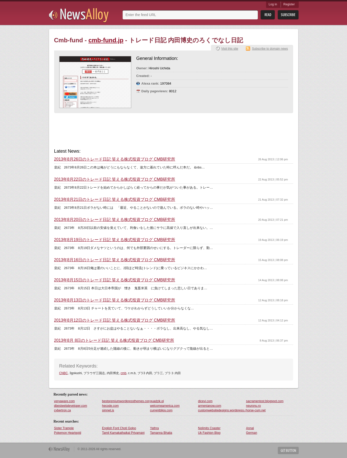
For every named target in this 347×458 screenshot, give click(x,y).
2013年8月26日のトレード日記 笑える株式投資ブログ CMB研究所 (114, 159)
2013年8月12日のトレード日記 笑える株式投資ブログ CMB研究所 (114, 320)
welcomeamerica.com (165, 406)
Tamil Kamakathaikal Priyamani (123, 433)
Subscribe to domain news (270, 48)
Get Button (288, 450)
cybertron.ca (62, 410)
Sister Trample (64, 428)
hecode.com (110, 406)
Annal (250, 428)
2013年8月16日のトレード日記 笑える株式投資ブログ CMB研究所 (114, 260)
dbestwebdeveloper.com (70, 406)
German (251, 433)
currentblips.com (161, 410)
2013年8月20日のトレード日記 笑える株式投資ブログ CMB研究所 (114, 220)
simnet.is (108, 410)
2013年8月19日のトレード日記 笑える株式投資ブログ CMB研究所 (114, 240)
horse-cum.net (256, 410)
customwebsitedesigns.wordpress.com (222, 410)
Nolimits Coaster (209, 428)
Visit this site (229, 48)
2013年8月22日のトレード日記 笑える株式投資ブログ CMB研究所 (114, 179)
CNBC (63, 373)
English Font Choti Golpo (119, 428)
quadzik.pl (157, 401)
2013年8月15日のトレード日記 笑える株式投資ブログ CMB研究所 (114, 280)
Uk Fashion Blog (209, 433)
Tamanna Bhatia (161, 433)
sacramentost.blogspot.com (265, 401)
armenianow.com (209, 406)
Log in (273, 4)
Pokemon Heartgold (67, 433)
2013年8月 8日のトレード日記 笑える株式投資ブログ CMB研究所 (114, 340)
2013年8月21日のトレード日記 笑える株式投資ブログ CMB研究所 (114, 200)
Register (289, 4)
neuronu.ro (253, 406)
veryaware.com (64, 401)
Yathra (154, 428)
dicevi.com (205, 401)
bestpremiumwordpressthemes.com (126, 401)
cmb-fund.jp (105, 40)
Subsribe (288, 15)
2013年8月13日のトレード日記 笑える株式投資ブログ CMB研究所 (114, 300)
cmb (123, 373)
